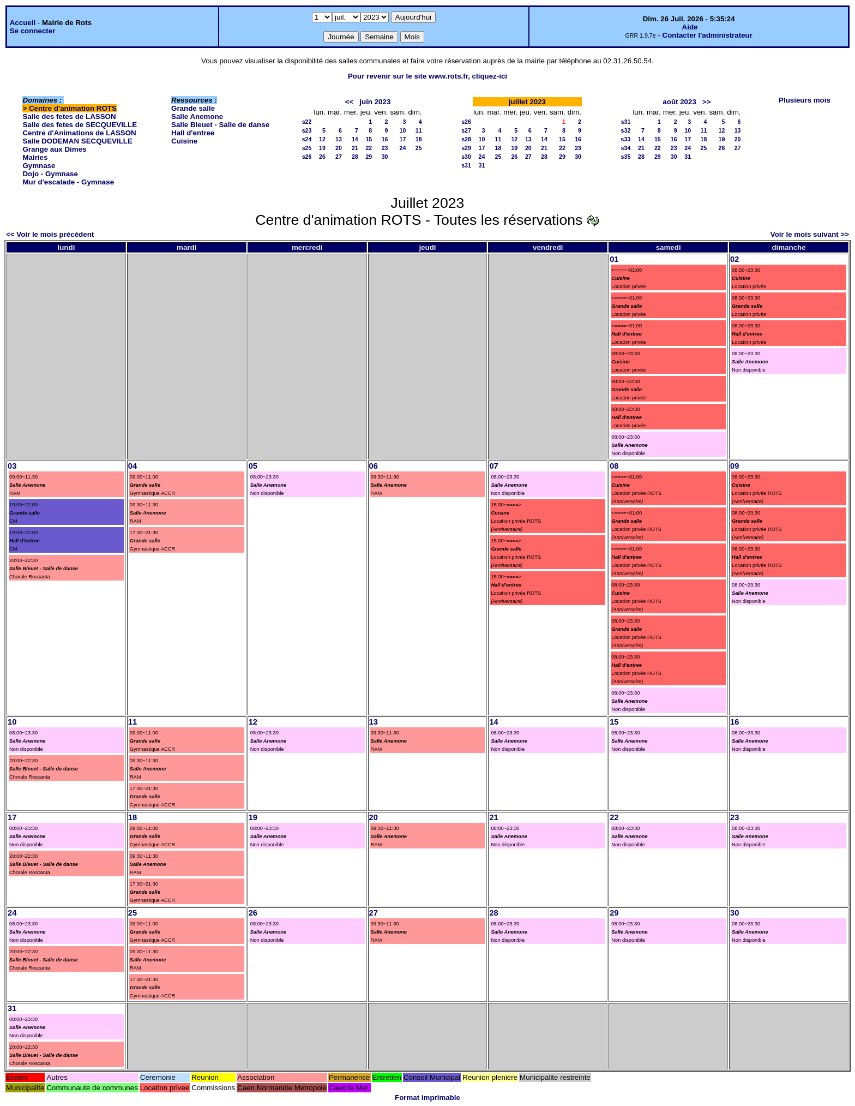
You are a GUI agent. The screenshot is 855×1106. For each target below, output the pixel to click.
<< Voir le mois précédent (50, 234)
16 (385, 139)
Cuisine (184, 141)
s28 (466, 139)
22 (368, 148)
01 (614, 259)
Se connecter (33, 31)
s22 (307, 121)
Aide (690, 27)
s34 (626, 148)
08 (614, 466)
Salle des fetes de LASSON (69, 116)
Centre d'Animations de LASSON (79, 133)
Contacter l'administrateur (707, 35)
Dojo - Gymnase (49, 174)
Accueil (22, 23)
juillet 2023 (527, 102)
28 (355, 156)
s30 (466, 156)
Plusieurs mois (804, 100)
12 (322, 139)
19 (322, 148)
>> (706, 102)
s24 (307, 139)
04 (132, 466)
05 (253, 466)
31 (482, 165)
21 (355, 148)
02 (734, 259)
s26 (307, 156)
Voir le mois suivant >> (809, 234)
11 (419, 130)
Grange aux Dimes (54, 149)
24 (403, 148)
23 (385, 148)
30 (385, 156)
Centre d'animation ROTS (73, 108)
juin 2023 (374, 102)
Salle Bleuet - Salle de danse (220, 125)
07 (493, 466)
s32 (626, 130)
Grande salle (193, 108)
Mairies (34, 157)
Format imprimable (427, 1097)
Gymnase (38, 166)
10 (403, 130)
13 (338, 139)
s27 (466, 130)
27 (338, 156)
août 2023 (679, 102)
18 (419, 139)
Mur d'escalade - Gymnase (68, 182)
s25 (307, 148)
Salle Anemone (197, 116)
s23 (307, 130)
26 (322, 156)
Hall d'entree (192, 133)
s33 (626, 139)
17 (403, 139)
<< (349, 102)
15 (368, 139)
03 (12, 466)
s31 (466, 165)
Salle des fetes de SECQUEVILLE (79, 125)
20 (338, 148)
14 (355, 139)
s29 (466, 148)
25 (419, 148)
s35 (626, 156)
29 (368, 156)
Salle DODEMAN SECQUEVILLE (77, 141)
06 (373, 466)
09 (734, 466)
